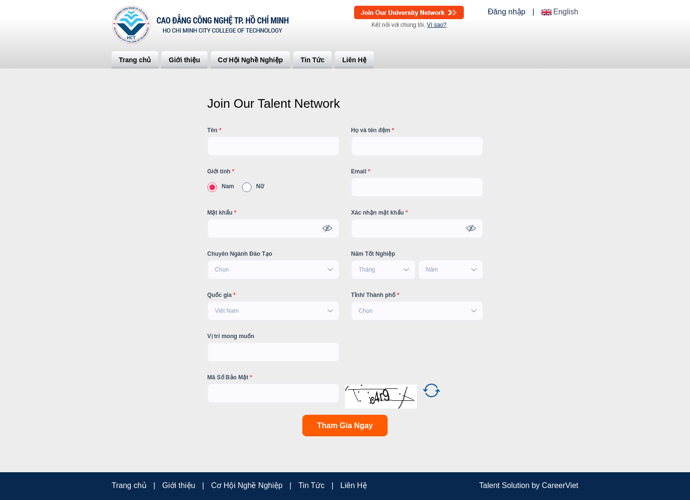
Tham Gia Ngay (345, 425)
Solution (516, 485)
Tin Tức (312, 60)
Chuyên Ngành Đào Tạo (240, 253)
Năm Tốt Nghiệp (373, 253)
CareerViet (560, 485)
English (565, 12)
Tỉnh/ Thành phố (375, 295)
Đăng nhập (506, 12)
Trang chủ (135, 60)
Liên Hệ (354, 60)
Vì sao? (437, 25)
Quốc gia (221, 295)
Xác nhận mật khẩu (379, 212)
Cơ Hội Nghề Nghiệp (250, 60)
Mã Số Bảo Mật (230, 377)
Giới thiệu (184, 60)
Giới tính (220, 171)
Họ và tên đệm (372, 130)
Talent (490, 485)
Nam (220, 186)
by (536, 485)
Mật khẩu (222, 212)
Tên (214, 130)
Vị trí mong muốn (230, 336)
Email (360, 171)
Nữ (253, 186)
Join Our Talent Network (409, 12)
